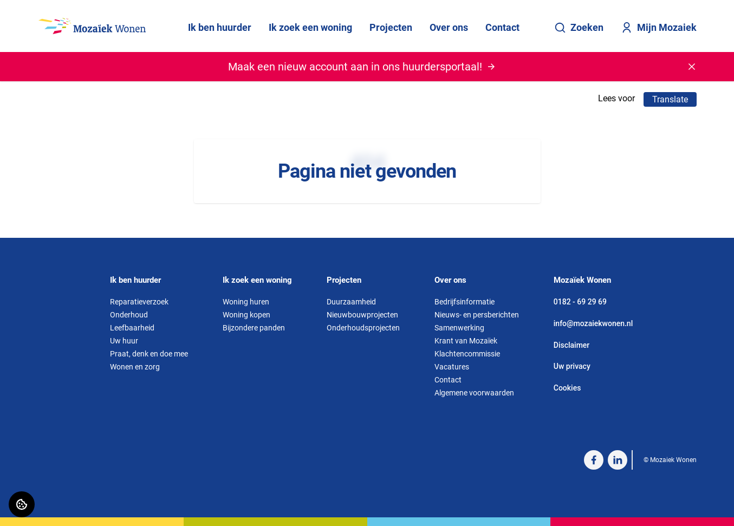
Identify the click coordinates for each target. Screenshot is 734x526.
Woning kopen (246, 314)
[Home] (92, 26)
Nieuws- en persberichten (476, 314)
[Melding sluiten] (692, 67)
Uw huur (124, 340)
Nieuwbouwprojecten (362, 314)
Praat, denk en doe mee (149, 353)
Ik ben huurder (219, 27)
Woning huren (246, 301)
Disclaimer (572, 345)
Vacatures (451, 366)
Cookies (567, 388)
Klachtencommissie (467, 353)
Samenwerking (459, 327)
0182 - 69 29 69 (580, 301)
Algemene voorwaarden (474, 392)
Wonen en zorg (135, 366)
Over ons (449, 27)
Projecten (390, 27)
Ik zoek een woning (310, 27)
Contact (502, 27)
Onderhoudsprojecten (363, 327)
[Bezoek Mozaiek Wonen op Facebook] (593, 460)
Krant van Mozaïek (465, 340)
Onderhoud (129, 314)
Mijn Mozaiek (659, 28)
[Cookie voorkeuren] (22, 504)
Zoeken (578, 28)
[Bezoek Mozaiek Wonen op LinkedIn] (617, 460)
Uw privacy (572, 366)
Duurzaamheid (351, 301)
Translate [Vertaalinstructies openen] (670, 99)
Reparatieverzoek (139, 301)
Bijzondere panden (254, 327)
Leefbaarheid (132, 327)
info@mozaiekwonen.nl (593, 323)
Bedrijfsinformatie (464, 301)
